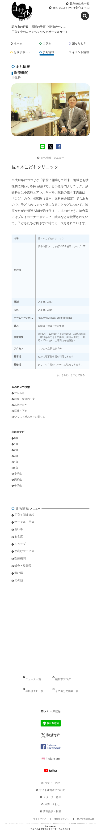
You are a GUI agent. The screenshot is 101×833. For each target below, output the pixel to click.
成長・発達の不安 (24, 398)
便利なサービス (24, 551)
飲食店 (18, 536)
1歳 (16, 444)
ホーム (16, 43)
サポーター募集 (52, 797)
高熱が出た (20, 404)
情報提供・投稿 (52, 811)
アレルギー (20, 393)
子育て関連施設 (24, 515)
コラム (45, 43)
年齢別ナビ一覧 (34, 691)
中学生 (18, 485)
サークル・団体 (24, 522)
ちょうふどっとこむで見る (70, 375)
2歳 (16, 450)
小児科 (16, 77)
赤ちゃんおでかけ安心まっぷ (71, 7)
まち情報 (46, 52)
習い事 (18, 529)
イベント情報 (79, 52)
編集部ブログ (63, 679)
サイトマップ (39, 819)
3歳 (16, 455)
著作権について (61, 819)
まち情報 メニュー (50, 157)
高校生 (18, 479)
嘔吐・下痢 (20, 410)
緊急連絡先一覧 (79, 3)
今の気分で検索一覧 (67, 691)
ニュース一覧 (33, 679)
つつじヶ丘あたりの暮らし (29, 416)
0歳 (16, 438)
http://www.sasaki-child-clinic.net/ (55, 317)
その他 (18, 580)
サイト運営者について (52, 790)
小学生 (18, 473)
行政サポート (20, 52)
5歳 (16, 467)
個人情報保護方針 (85, 819)
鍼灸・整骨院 (22, 565)
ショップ (20, 544)
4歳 (16, 461)
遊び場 (18, 573)
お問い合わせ (52, 804)
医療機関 (20, 558)
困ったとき (77, 43)
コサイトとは (52, 783)
